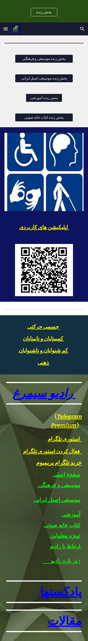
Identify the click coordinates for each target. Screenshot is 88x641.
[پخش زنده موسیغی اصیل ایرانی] (44, 78)
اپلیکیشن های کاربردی (44, 227)
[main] (44, 227)
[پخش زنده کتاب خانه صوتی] (44, 117)
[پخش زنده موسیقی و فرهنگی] (44, 58)
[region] (44, 11)
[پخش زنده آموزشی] (44, 97)
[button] (5, 28)
